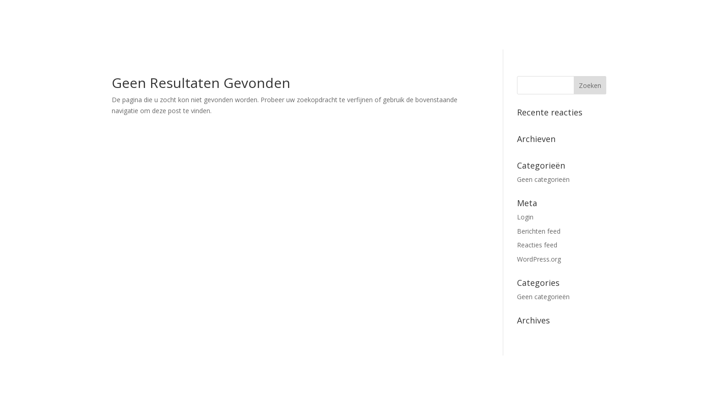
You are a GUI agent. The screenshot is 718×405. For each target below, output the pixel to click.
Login (525, 217)
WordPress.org (539, 259)
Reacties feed (537, 245)
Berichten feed (538, 231)
